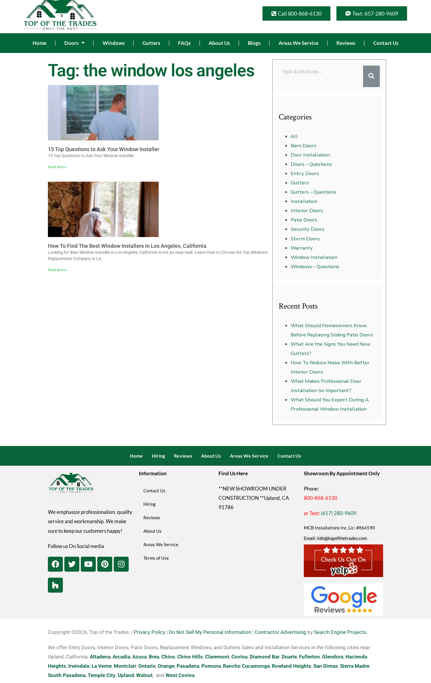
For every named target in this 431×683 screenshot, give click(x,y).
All (294, 136)
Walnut (144, 675)
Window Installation (314, 257)
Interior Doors (307, 210)
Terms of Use (156, 558)
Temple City (102, 675)
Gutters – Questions (313, 192)
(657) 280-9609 (338, 513)
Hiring (158, 456)
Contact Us (385, 43)
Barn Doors (303, 145)
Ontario (147, 666)
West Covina (180, 675)
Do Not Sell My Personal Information (210, 632)
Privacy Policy (149, 632)
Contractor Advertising (280, 632)
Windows (114, 43)
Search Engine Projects (340, 632)
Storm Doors (305, 238)
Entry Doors (305, 173)
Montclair (125, 666)
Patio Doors (304, 219)
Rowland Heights (291, 666)
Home (39, 43)
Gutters (151, 43)
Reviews (345, 43)
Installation (304, 201)
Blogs (254, 43)
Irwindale (78, 666)
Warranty (302, 248)
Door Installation (310, 154)
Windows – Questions (315, 266)
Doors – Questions (311, 164)
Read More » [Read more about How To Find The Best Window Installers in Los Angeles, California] (58, 270)
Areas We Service (298, 43)
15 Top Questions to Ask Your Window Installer (103, 149)
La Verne (102, 666)
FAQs (184, 43)
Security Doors (307, 229)
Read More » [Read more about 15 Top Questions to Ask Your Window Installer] (58, 167)
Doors (74, 42)
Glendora (332, 657)
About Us (219, 43)
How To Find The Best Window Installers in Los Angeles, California (127, 246)
